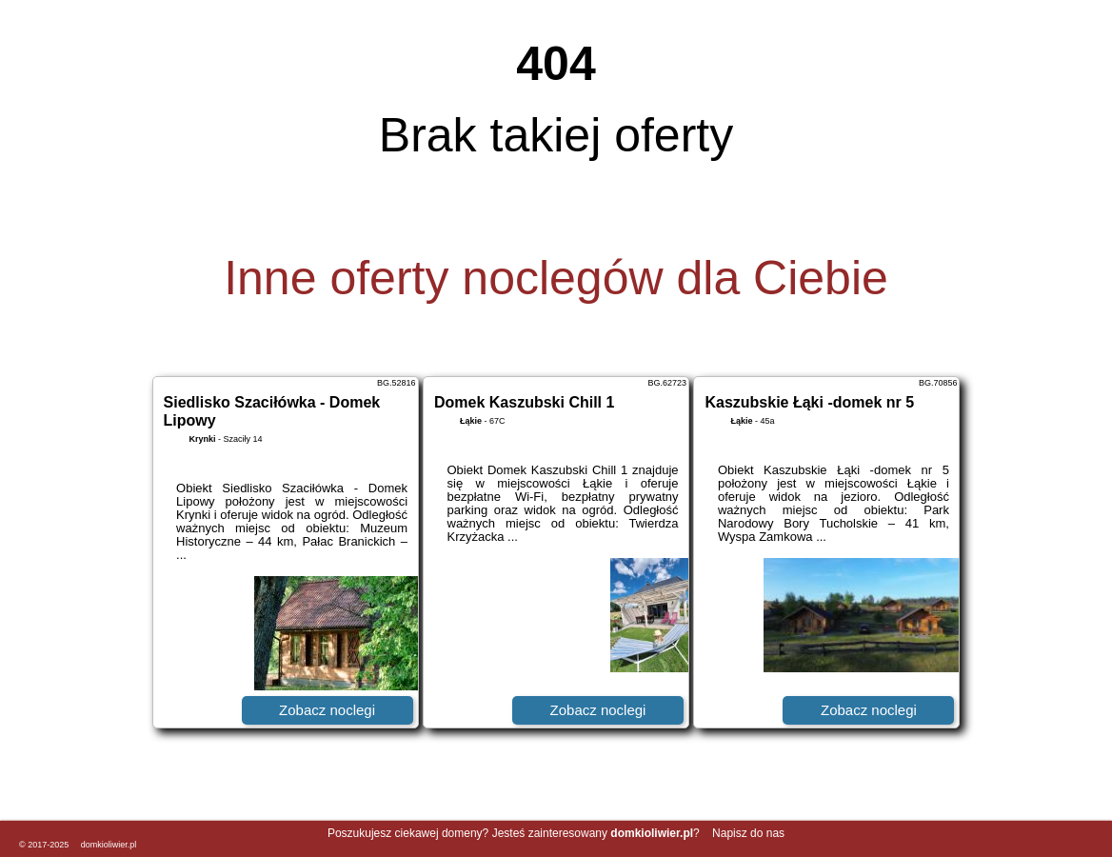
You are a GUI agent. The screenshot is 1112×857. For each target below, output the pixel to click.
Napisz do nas (748, 833)
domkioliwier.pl (109, 844)
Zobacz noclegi (327, 710)
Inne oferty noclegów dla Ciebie (556, 278)
